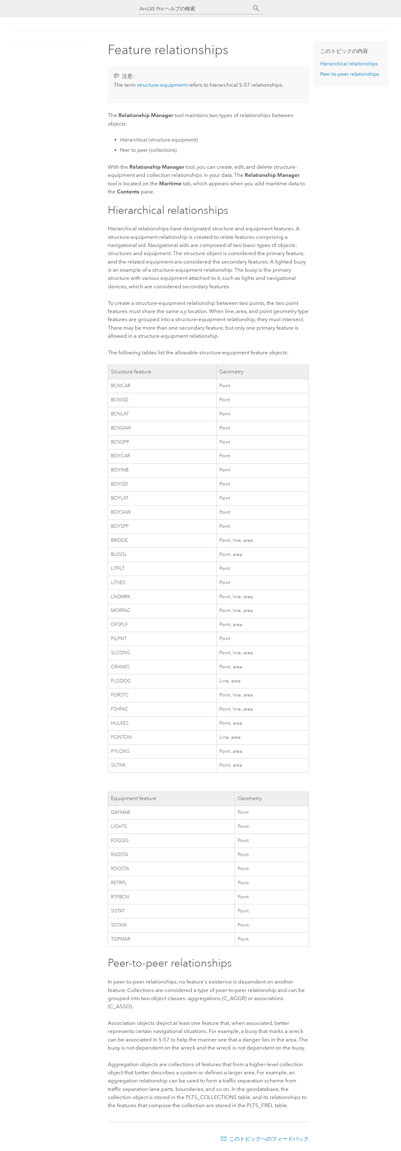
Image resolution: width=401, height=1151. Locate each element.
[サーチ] (256, 8)
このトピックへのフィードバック (269, 1139)
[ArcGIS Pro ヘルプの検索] (194, 8)
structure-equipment (162, 85)
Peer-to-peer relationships (349, 74)
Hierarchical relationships (349, 64)
